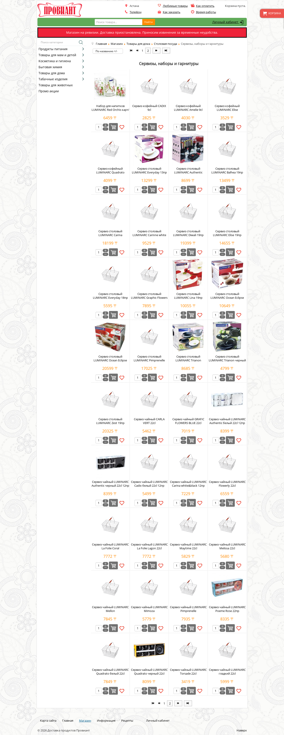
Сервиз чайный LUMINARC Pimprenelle (188, 609)
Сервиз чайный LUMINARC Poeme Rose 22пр (227, 609)
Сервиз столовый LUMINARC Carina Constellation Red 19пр (110, 235)
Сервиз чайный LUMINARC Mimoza (149, 609)
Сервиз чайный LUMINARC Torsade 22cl (188, 671)
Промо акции (49, 91)
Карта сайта (48, 721)
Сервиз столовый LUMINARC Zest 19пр (110, 421)
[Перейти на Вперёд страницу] (156, 51)
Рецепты (127, 721)
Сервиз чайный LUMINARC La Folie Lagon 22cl (149, 546)
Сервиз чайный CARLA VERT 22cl (149, 421)
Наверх (242, 730)
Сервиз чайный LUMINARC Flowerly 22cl (227, 484)
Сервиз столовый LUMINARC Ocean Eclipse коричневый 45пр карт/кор (110, 362)
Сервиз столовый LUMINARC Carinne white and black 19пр (149, 235)
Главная (67, 721)
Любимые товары (175, 6)
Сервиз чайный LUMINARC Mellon (110, 609)
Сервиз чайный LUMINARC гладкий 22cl (227, 671)
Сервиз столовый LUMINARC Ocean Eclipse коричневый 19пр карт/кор (227, 299)
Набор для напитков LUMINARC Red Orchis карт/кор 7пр (110, 109)
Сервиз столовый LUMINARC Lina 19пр (188, 296)
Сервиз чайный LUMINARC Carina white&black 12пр (188, 484)
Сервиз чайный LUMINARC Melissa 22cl (227, 546)
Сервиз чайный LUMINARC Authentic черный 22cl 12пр (110, 484)
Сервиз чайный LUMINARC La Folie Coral (110, 546)
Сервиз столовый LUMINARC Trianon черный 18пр (227, 360)
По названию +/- (106, 51)
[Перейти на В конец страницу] (166, 51)
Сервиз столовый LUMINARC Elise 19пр (227, 233)
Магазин (85, 721)
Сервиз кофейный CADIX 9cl (149, 108)
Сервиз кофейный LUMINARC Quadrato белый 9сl (110, 172)
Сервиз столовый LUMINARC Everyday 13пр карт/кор (149, 172)
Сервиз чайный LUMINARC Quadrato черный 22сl (149, 671)
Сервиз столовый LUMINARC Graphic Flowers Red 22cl (149, 297)
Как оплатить (205, 6)
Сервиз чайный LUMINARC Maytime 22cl (188, 546)
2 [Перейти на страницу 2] (148, 51)
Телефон (135, 12)
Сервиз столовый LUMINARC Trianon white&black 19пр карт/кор (188, 360)
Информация (106, 721)
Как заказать (171, 12)
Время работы (206, 12)
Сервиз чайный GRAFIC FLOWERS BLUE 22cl (188, 421)
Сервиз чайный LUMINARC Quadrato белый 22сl (110, 671)
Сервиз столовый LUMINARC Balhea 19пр (227, 170)
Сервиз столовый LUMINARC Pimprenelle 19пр (149, 360)
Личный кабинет (228, 22)
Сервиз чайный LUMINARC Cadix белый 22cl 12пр (149, 484)
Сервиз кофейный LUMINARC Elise (227, 108)
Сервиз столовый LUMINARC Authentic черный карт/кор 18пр (188, 172)
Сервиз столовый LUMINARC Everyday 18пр (110, 296)
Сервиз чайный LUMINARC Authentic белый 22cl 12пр (227, 421)
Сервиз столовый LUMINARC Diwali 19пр (188, 233)
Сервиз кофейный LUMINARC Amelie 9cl (188, 108)
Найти (148, 22)
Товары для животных (56, 85)
